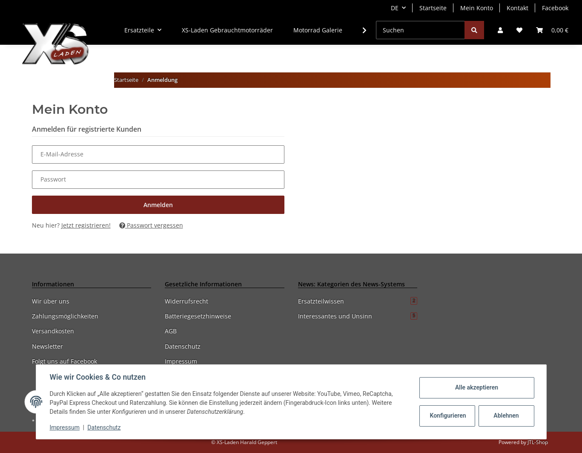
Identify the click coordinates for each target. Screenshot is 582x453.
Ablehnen (506, 415)
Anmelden (158, 205)
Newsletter (47, 346)
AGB (171, 331)
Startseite (433, 8)
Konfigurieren (448, 415)
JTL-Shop (538, 442)
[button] (500, 30)
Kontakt (517, 8)
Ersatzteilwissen (358, 301)
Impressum (181, 361)
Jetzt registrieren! (86, 225)
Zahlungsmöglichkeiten (65, 316)
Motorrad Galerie (317, 30)
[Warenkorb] (552, 30)
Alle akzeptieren (476, 387)
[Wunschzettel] (519, 30)
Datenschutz (183, 346)
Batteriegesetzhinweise (198, 316)
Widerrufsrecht (186, 301)
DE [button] (395, 8)
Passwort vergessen (151, 225)
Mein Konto (476, 8)
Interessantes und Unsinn (358, 316)
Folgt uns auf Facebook (64, 361)
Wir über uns (50, 301)
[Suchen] (420, 30)
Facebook (555, 8)
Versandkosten (53, 331)
